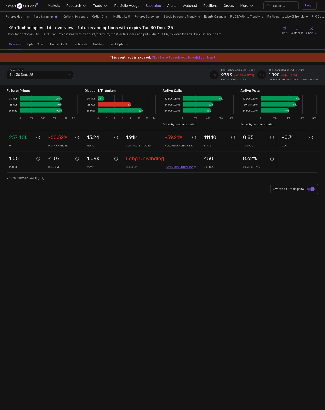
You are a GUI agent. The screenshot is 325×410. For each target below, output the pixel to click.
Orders (229, 6)
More (247, 5)
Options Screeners (75, 16)
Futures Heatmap (18, 16)
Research (76, 5)
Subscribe (153, 6)
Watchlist (190, 6)
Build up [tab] (98, 44)
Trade (100, 5)
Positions (210, 6)
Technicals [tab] (80, 44)
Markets (54, 6)
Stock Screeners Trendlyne (182, 16)
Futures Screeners (147, 16)
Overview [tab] (15, 44)
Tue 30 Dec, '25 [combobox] (21, 75)
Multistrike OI (122, 16)
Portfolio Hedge (126, 6)
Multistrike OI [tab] (58, 44)
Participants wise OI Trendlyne (287, 16)
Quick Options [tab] (119, 44)
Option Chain (100, 16)
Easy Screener (45, 17)
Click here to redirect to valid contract (183, 57)
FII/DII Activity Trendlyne (246, 16)
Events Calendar (215, 16)
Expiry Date (16, 70)
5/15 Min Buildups (181, 167)
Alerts (171, 6)
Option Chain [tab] (36, 44)
